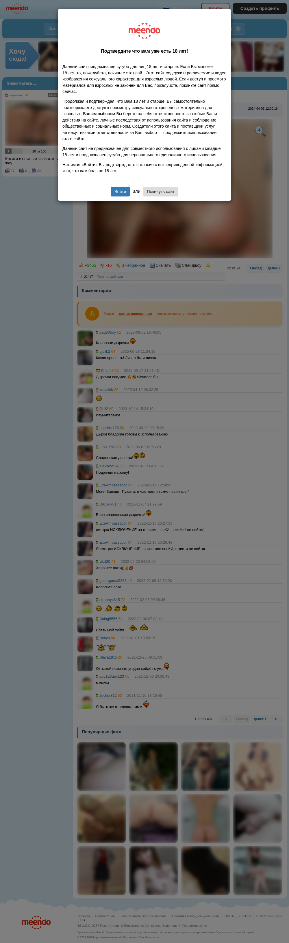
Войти (120, 191)
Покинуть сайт (161, 191)
